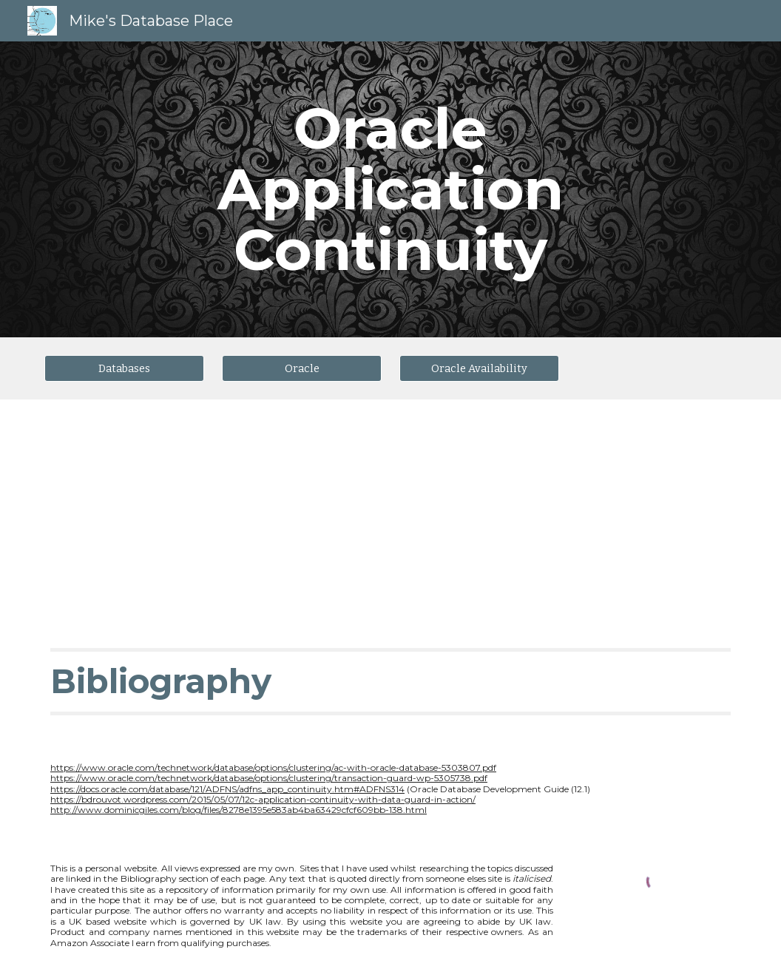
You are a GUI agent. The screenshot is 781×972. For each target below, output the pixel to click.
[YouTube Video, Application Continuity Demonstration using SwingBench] (213, 512)
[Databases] (124, 368)
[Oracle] (302, 368)
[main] (390, 189)
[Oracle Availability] (479, 368)
